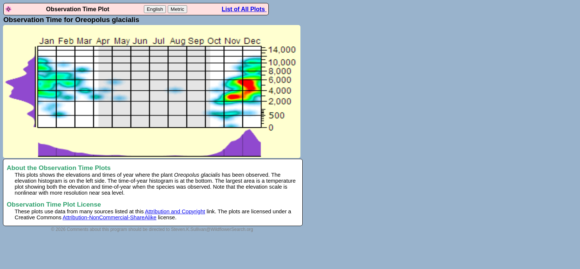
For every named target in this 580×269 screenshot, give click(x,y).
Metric (177, 9)
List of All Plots (244, 9)
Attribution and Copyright (175, 211)
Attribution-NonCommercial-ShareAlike (110, 217)
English (155, 9)
